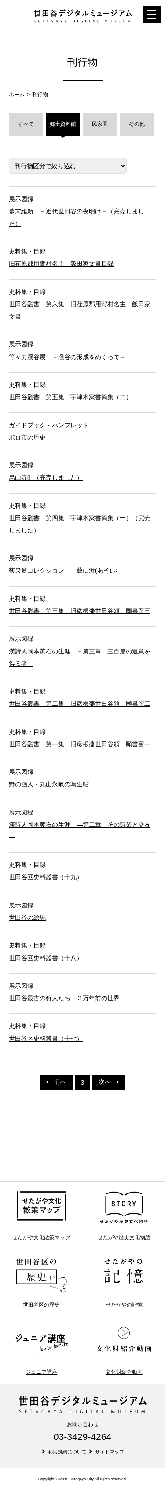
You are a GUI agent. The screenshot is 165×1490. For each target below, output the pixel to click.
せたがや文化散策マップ (41, 1215)
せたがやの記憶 (124, 1282)
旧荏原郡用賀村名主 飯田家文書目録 (61, 263)
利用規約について (67, 1451)
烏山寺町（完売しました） (46, 477)
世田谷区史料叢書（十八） (46, 958)
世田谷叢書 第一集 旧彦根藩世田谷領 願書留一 (79, 744)
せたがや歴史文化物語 (124, 1215)
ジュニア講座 (41, 1350)
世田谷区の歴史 (41, 1282)
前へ (56, 1081)
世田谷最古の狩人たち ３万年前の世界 (64, 998)
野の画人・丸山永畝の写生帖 (49, 784)
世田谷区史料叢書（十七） (46, 1038)
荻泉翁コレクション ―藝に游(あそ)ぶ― (66, 570)
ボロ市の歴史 (27, 437)
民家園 (100, 124)
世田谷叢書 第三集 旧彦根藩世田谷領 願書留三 (79, 610)
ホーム (17, 95)
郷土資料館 (63, 124)
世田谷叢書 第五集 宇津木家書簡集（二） (70, 396)
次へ (109, 1081)
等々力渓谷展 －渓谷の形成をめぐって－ (67, 356)
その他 (137, 124)
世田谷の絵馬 (27, 917)
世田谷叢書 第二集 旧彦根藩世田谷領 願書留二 (79, 703)
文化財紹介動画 (124, 1350)
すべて (26, 124)
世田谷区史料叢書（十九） (46, 877)
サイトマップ (109, 1451)
